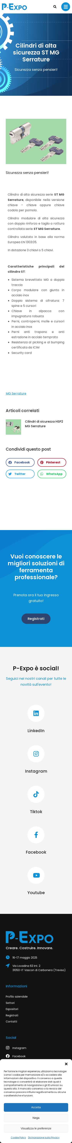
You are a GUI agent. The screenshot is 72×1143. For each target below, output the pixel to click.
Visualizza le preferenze (36, 1128)
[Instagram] (36, 759)
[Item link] (36, 958)
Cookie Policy (18, 1137)
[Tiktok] (36, 800)
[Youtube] (36, 881)
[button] (66, 1064)
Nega (36, 1117)
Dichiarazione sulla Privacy (44, 1137)
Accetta (36, 1107)
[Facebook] (36, 840)
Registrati (36, 618)
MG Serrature (16, 393)
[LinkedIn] (36, 719)
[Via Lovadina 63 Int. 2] (36, 968)
